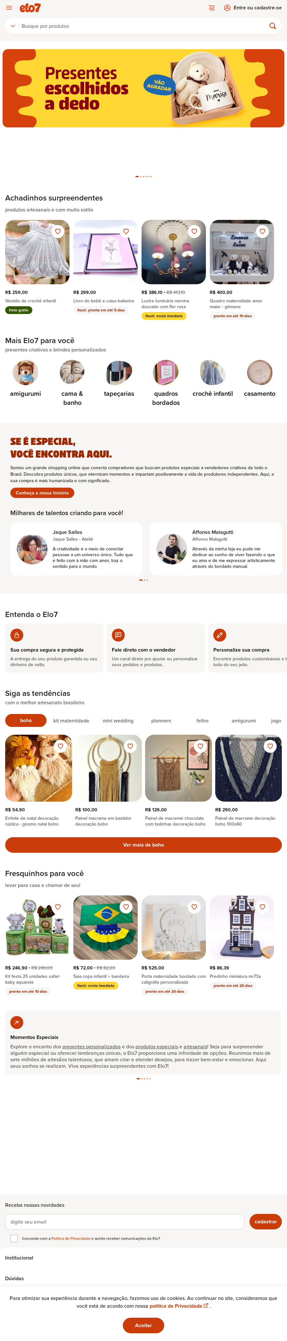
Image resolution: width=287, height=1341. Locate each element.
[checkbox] (14, 1238)
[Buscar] (145, 26)
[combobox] (13, 25)
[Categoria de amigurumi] (25, 334)
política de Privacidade (179, 1306)
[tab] (137, 132)
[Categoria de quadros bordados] (166, 338)
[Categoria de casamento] (259, 334)
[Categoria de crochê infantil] (213, 334)
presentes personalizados (91, 1001)
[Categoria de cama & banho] (72, 338)
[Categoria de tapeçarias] (119, 334)
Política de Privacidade (71, 1238)
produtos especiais (156, 1001)
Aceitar (143, 1325)
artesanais (195, 1001)
